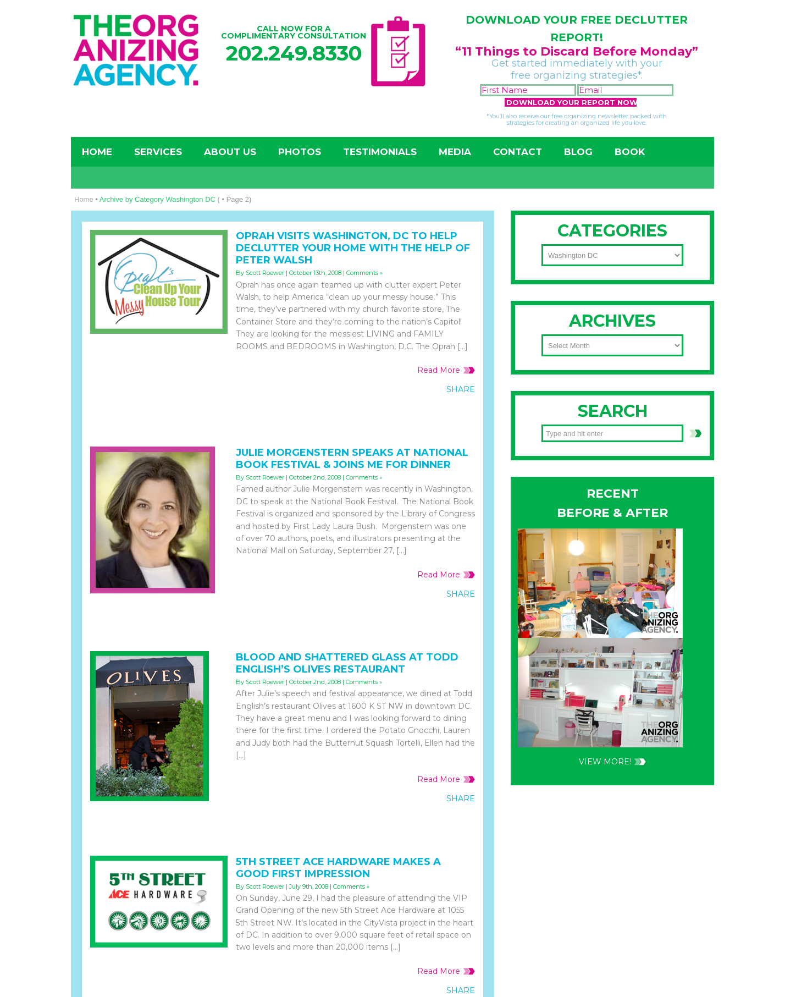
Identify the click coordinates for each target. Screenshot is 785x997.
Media (455, 151)
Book (630, 151)
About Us (230, 151)
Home (97, 151)
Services (158, 151)
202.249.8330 (294, 53)
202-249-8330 (576, 503)
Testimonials (380, 151)
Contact (517, 151)
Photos (299, 151)
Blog (578, 151)
